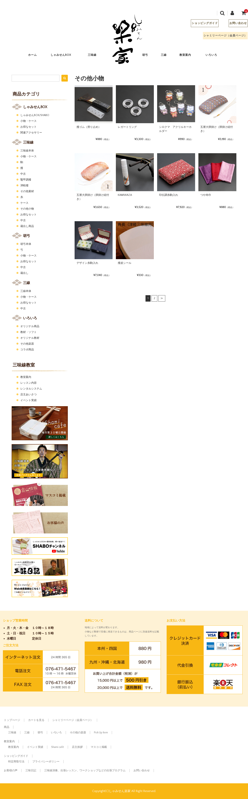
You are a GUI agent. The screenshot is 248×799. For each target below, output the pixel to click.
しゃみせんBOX (64, 56)
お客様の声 (10, 770)
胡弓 (148, 56)
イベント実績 (28, 400)
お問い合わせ (235, 24)
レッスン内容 (28, 382)
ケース (24, 203)
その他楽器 (27, 343)
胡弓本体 (25, 244)
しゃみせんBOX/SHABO (34, 115)
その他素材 (27, 191)
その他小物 (27, 208)
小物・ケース (28, 121)
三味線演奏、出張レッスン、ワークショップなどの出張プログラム (85, 770)
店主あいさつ (28, 394)
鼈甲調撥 (25, 179)
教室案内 (188, 56)
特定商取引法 (16, 761)
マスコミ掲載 (99, 747)
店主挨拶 (77, 747)
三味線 (95, 56)
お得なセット (28, 126)
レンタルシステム (31, 388)
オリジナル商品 (29, 326)
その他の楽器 (78, 732)
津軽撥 (24, 185)
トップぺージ (12, 720)
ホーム (35, 56)
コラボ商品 (27, 349)
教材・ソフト (28, 332)
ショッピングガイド (202, 24)
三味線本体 (27, 150)
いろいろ (214, 56)
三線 (167, 56)
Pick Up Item (101, 732)
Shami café (57, 747)
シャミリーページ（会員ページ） (222, 36)
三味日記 (30, 770)
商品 (6, 727)
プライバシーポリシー (45, 761)
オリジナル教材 (29, 338)
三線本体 (25, 291)
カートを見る (36, 720)
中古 (23, 173)
